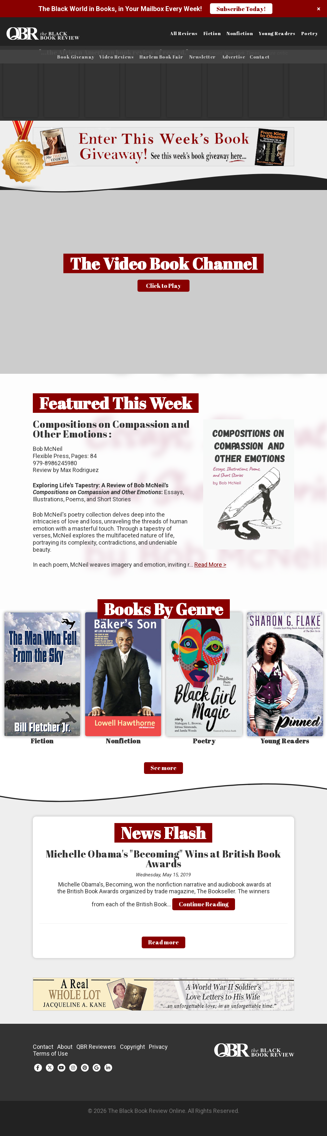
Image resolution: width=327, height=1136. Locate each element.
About (64, 1048)
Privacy (158, 1048)
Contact (260, 57)
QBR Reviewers (96, 1048)
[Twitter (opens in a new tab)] (50, 1070)
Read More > (210, 566)
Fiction (212, 33)
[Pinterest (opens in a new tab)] (85, 1070)
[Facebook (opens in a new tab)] (38, 1070)
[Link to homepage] (41, 33)
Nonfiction (240, 33)
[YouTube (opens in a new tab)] (61, 1070)
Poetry (309, 33)
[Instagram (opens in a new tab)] (73, 1070)
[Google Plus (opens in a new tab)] (96, 1070)
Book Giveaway (76, 57)
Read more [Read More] (163, 944)
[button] (163, 284)
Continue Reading (204, 906)
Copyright (132, 1048)
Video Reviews (116, 57)
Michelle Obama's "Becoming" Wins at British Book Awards (163, 860)
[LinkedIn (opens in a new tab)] (108, 1070)
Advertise (233, 57)
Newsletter (202, 57)
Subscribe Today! (241, 9)
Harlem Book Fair (161, 57)
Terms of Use (50, 1055)
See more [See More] (163, 770)
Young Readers (277, 33)
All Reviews (184, 33)
